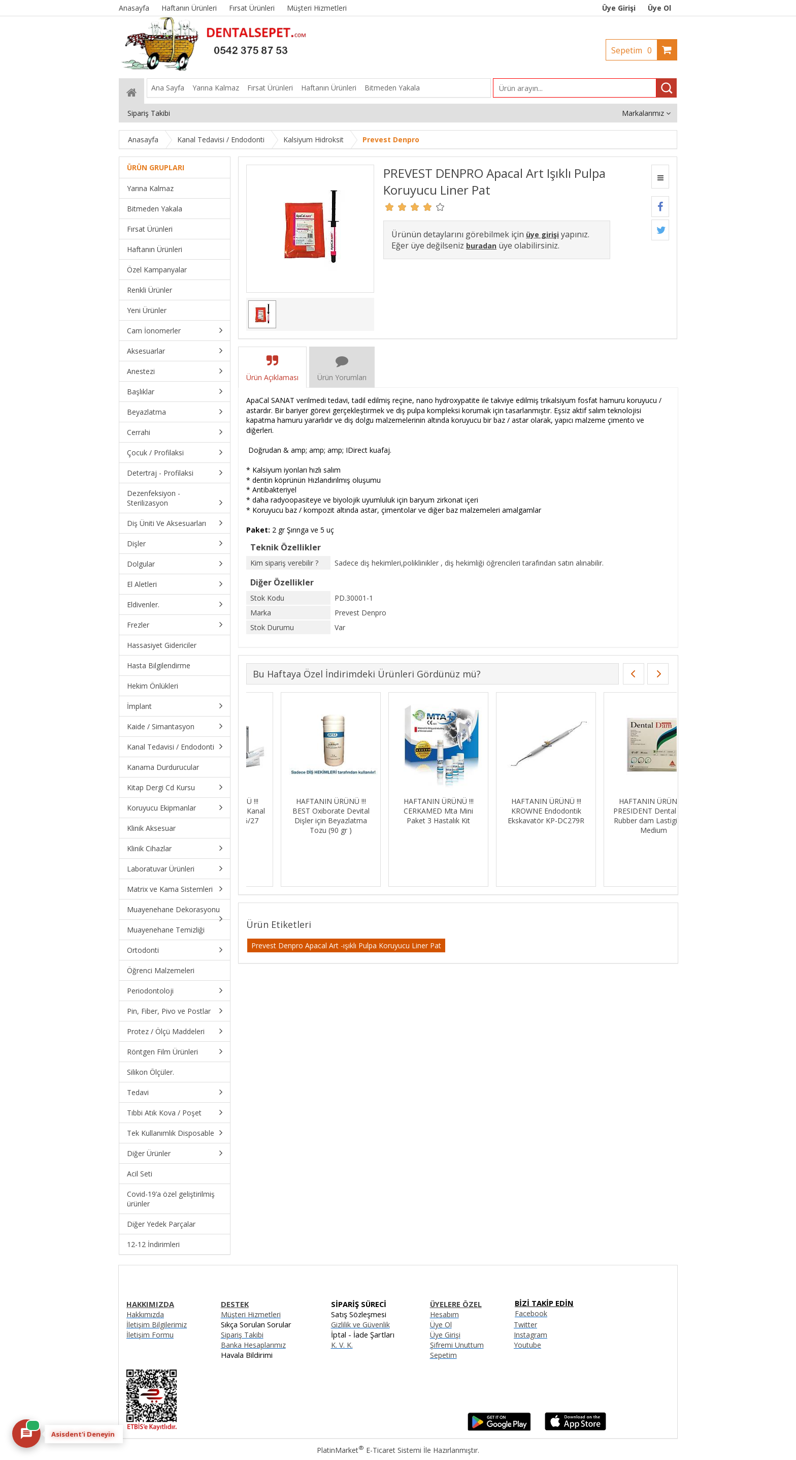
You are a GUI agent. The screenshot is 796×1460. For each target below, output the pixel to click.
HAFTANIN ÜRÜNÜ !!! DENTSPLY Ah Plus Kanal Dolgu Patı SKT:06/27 (404, 810)
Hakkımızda (145, 1314)
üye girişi (542, 234)
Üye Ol (659, 8)
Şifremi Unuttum (457, 1345)
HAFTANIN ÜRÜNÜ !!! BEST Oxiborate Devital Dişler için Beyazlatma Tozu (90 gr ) (511, 815)
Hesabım (444, 1314)
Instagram (530, 1335)
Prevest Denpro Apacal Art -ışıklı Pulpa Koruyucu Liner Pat (346, 945)
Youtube (527, 1345)
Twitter (525, 1324)
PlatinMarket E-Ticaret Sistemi (369, 1450)
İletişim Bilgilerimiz (156, 1324)
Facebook (531, 1313)
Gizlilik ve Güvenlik (360, 1324)
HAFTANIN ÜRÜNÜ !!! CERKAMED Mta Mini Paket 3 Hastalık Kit (619, 810)
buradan (481, 246)
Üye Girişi (619, 8)
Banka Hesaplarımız (253, 1345)
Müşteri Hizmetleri (251, 1314)
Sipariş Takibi (242, 1335)
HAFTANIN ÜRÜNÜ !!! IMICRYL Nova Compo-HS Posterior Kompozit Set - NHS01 (296, 815)
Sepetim (634, 50)
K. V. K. (342, 1345)
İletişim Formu (150, 1335)
